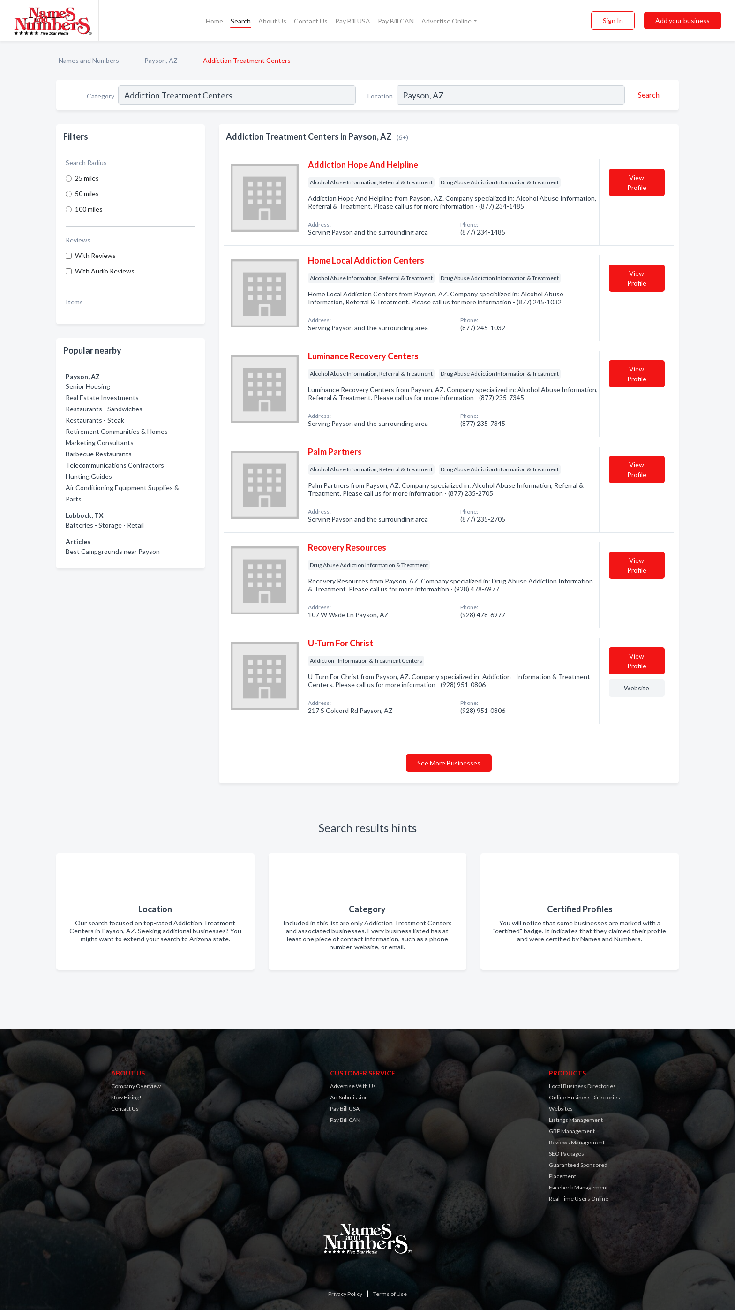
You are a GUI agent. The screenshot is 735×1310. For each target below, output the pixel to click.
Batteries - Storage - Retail (105, 525)
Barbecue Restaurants (99, 454)
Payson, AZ (161, 60)
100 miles (89, 209)
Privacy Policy (345, 1293)
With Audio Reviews (105, 271)
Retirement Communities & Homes (117, 431)
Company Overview (136, 1086)
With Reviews (95, 255)
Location (380, 96)
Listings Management (576, 1119)
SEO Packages (566, 1153)
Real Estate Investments (102, 397)
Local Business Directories (582, 1086)
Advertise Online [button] (446, 21)
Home (214, 21)
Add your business (682, 20)
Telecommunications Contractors (115, 465)
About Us (272, 21)
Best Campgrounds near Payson (113, 551)
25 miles (87, 178)
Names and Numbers (89, 60)
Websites (561, 1108)
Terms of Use (390, 1293)
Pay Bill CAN (396, 21)
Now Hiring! (126, 1097)
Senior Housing (88, 386)
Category (100, 96)
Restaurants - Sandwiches (104, 409)
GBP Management (572, 1131)
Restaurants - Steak (95, 420)
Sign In (613, 20)
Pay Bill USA (352, 21)
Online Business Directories (584, 1097)
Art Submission (349, 1097)
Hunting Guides (89, 476)
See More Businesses (448, 763)
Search (241, 21)
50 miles (87, 193)
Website (636, 688)
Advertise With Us (353, 1086)
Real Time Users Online (578, 1198)
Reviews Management (577, 1142)
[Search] (647, 94)
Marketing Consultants (100, 443)
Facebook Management (578, 1187)
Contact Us (311, 21)
